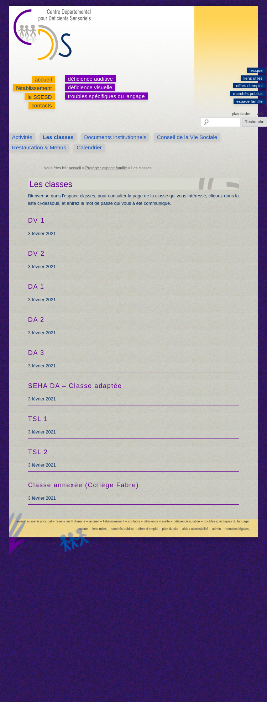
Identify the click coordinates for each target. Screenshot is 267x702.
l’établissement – (115, 521)
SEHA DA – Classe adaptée (75, 385)
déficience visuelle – (158, 521)
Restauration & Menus (39, 147)
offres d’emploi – (149, 529)
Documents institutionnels (115, 137)
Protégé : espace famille (106, 168)
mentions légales (236, 529)
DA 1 (36, 286)
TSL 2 (38, 452)
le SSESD (39, 97)
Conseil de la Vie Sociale (187, 137)
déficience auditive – (188, 521)
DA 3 (36, 352)
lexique (256, 70)
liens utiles (253, 78)
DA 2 (36, 319)
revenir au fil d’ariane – (72, 521)
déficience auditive (90, 79)
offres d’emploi (249, 86)
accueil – (95, 521)
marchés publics (247, 93)
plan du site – (171, 529)
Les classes (58, 137)
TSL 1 (38, 418)
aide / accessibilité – (196, 529)
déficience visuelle (90, 87)
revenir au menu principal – (35, 521)
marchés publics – (123, 529)
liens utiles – (100, 529)
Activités (22, 137)
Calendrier (89, 147)
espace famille (249, 101)
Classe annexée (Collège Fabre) (83, 485)
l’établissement (34, 88)
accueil (43, 79)
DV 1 (36, 220)
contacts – (135, 521)
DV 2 (36, 253)
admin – (218, 529)
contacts (41, 105)
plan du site (241, 113)
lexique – (84, 529)
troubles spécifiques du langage (106, 96)
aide (260, 113)
